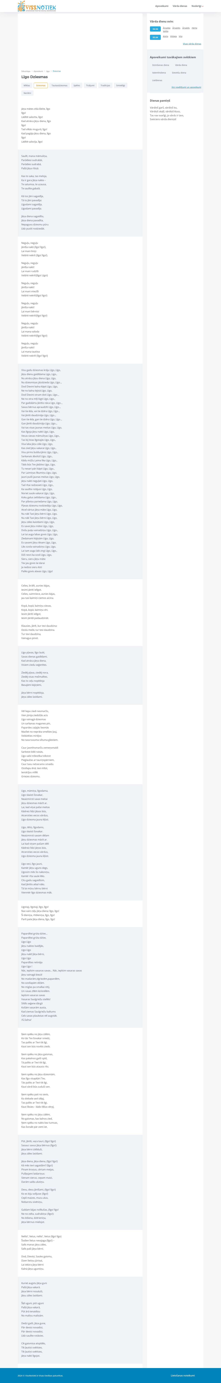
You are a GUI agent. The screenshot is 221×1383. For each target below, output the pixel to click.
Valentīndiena (159, 72)
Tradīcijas (105, 85)
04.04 (155, 29)
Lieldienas (157, 80)
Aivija (165, 36)
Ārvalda (166, 28)
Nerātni (27, 93)
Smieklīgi (120, 85)
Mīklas (27, 85)
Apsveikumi (161, 6)
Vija (180, 36)
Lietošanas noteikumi (183, 1375)
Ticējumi (90, 85)
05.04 (155, 37)
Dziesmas (40, 85)
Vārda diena (181, 65)
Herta (194, 28)
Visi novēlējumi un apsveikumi (186, 87)
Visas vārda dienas (192, 43)
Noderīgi (197, 6)
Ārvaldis (176, 28)
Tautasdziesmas (59, 85)
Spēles (77, 85)
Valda (165, 31)
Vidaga (173, 36)
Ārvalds (186, 28)
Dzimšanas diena (160, 65)
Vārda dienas (180, 6)
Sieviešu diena (179, 72)
